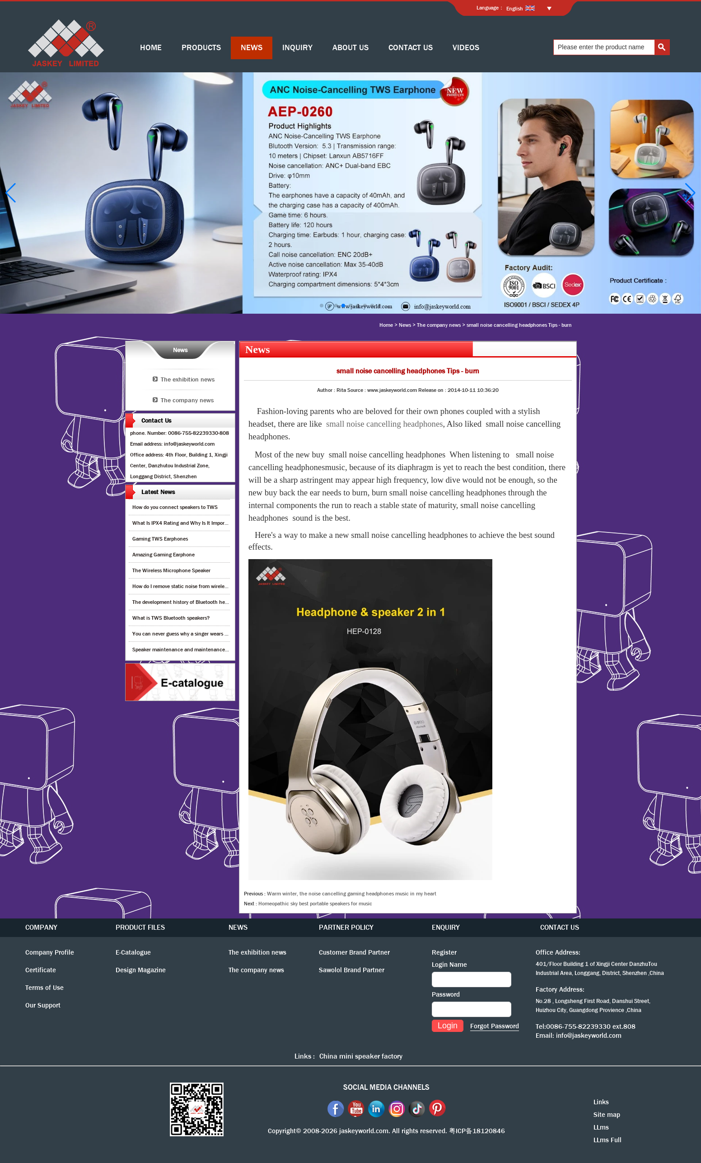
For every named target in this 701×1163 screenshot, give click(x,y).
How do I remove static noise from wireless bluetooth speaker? (203, 586)
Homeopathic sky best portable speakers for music (315, 903)
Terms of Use (44, 987)
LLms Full (608, 1139)
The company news (439, 325)
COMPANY (41, 927)
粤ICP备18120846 (477, 1130)
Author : (326, 390)
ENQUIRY (446, 927)
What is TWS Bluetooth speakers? (171, 618)
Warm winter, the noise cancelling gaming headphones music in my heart (351, 893)
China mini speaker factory (360, 1056)
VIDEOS (466, 47)
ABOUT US (350, 47)
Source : (357, 390)
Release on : (433, 390)
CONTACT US (410, 47)
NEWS (251, 47)
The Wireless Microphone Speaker (171, 570)
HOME (151, 47)
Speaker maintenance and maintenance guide (185, 649)
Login (448, 1025)
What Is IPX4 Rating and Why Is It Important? (184, 523)
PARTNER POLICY (346, 927)
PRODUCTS (201, 47)
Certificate (40, 970)
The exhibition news (188, 379)
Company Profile (49, 952)
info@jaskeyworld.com (589, 1035)
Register (444, 952)
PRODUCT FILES (140, 927)
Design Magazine (141, 970)
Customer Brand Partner (354, 952)
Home (386, 325)
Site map (607, 1114)
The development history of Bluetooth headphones (189, 602)
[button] (321, 305)
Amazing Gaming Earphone (163, 554)
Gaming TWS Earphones (160, 538)
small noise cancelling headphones (384, 423)
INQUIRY (297, 47)
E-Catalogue (133, 952)
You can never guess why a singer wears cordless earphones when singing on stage (226, 633)
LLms (601, 1127)
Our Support (43, 1005)
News (405, 325)
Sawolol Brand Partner (351, 970)
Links (601, 1101)
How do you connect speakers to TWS (175, 507)
